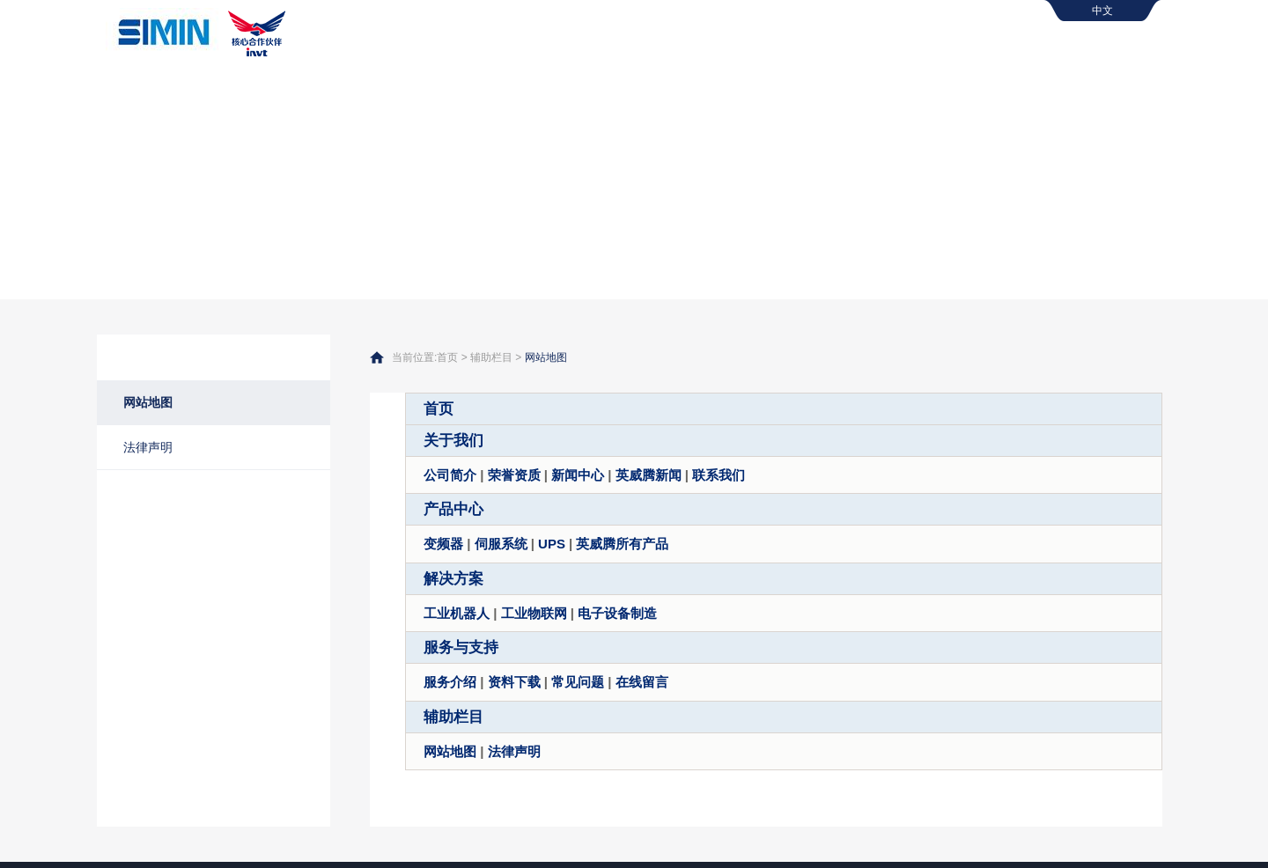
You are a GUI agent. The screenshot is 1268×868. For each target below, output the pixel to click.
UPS (551, 543)
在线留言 (642, 681)
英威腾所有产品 (622, 543)
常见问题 (577, 681)
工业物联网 (534, 613)
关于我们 (687, 48)
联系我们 (718, 474)
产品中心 (814, 48)
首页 (573, 48)
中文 (1102, 10)
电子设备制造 (617, 613)
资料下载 (514, 681)
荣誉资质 (514, 474)
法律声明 (148, 447)
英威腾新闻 (649, 474)
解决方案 (941, 48)
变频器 (443, 543)
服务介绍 (450, 681)
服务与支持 (1074, 48)
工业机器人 (457, 613)
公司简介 (450, 474)
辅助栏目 (491, 357)
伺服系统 (501, 543)
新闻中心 (577, 474)
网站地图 (148, 402)
